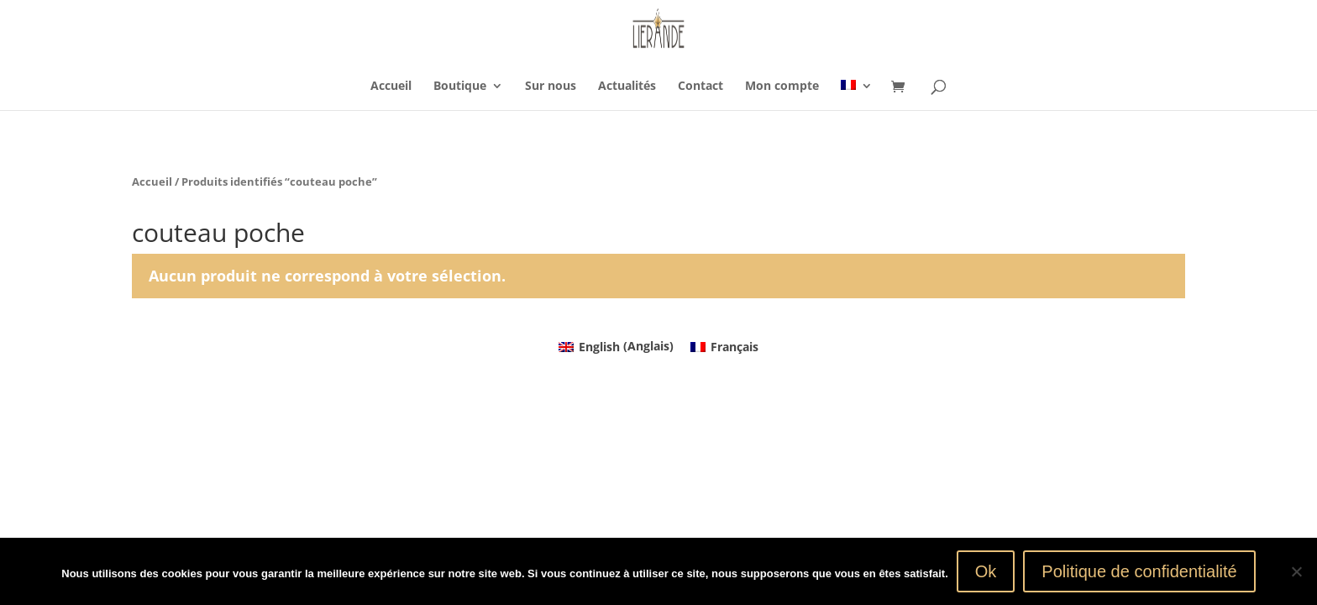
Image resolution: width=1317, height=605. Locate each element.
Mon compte (782, 86)
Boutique (459, 86)
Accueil (391, 86)
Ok (986, 571)
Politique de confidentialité (1139, 571)
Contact (700, 86)
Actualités (627, 86)
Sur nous (550, 86)
